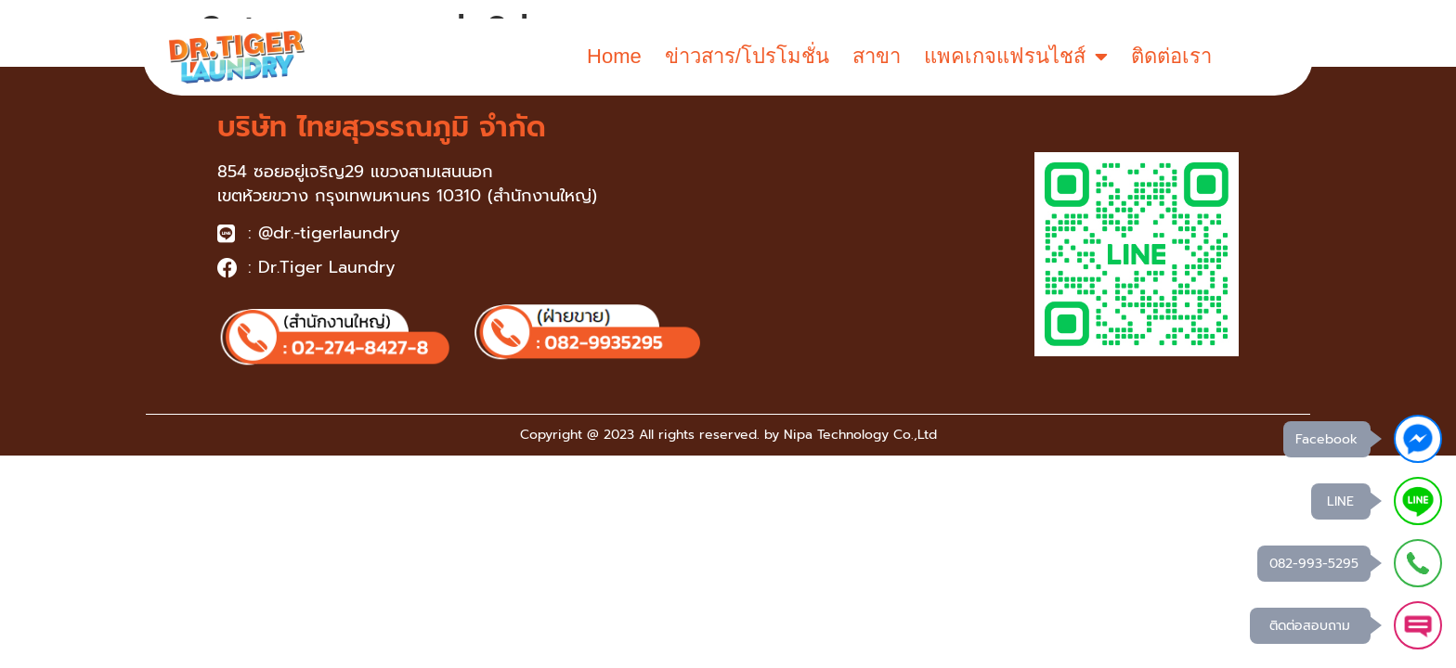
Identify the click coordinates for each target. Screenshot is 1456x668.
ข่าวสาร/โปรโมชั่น (747, 56)
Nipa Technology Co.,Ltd (860, 434)
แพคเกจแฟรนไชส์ (1016, 56)
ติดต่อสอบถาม (1309, 626)
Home (614, 56)
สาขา (876, 56)
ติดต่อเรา (1171, 56)
